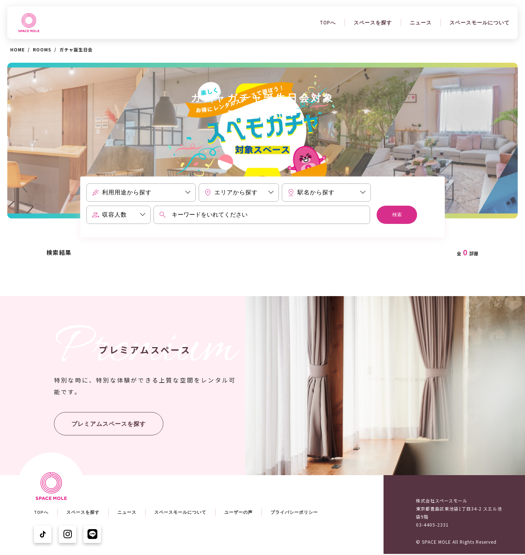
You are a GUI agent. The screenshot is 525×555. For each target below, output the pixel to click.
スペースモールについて (480, 23)
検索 (397, 214)
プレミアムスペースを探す (108, 423)
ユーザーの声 (238, 512)
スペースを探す (373, 23)
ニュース (421, 23)
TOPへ (328, 23)
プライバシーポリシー (294, 512)
